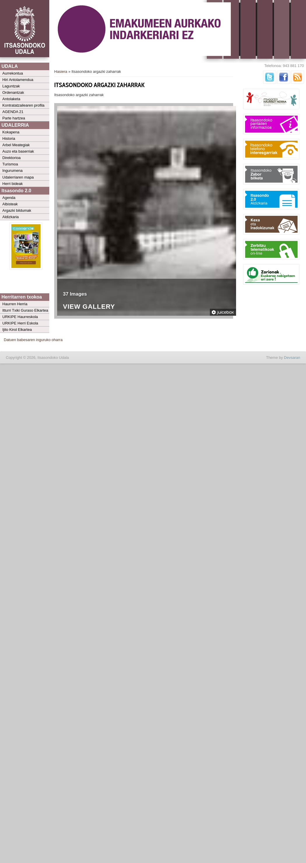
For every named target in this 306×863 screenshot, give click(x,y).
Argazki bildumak (16, 210)
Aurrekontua (12, 73)
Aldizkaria (10, 217)
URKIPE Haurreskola (20, 317)
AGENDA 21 (12, 112)
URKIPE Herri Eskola (20, 323)
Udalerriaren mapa (18, 177)
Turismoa (10, 164)
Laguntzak (11, 86)
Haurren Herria (14, 304)
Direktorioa (11, 158)
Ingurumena (12, 170)
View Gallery (89, 306)
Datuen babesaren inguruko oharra (33, 340)
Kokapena (11, 132)
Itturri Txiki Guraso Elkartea (25, 310)
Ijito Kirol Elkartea (17, 329)
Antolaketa (11, 99)
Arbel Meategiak (16, 145)
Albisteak (10, 204)
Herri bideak (12, 183)
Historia (8, 138)
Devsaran (292, 357)
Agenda (8, 197)
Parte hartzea (13, 118)
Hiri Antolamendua (17, 79)
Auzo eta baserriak (18, 151)
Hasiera (60, 71)
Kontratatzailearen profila (23, 105)
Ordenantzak (13, 92)
